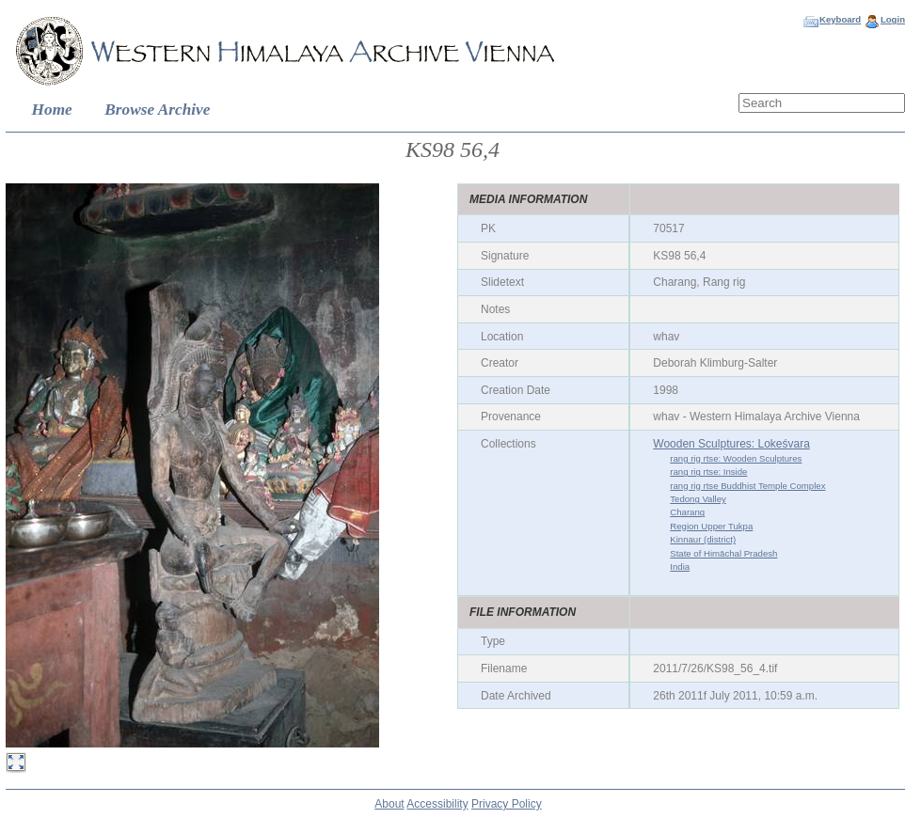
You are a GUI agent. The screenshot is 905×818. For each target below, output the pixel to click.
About (389, 803)
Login (893, 19)
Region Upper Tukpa (711, 526)
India (680, 566)
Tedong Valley (698, 499)
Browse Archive (157, 109)
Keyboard (840, 19)
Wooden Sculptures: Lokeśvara (731, 443)
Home (52, 109)
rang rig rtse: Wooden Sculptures (736, 458)
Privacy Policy (506, 803)
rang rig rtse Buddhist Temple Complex (747, 485)
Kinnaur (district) (703, 539)
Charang (687, 512)
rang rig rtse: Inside (708, 471)
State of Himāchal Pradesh (723, 553)
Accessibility (437, 803)
